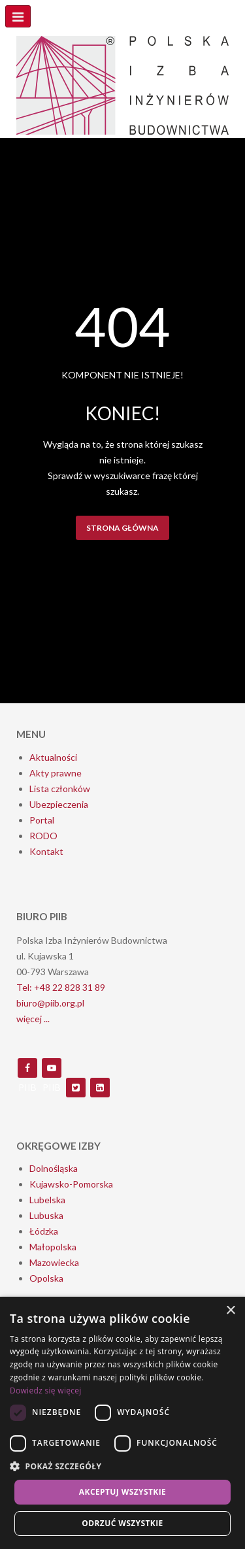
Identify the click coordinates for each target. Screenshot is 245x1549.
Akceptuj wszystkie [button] (122, 1491)
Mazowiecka (54, 1262)
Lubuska (46, 1215)
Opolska (46, 1278)
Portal (41, 819)
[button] (122, 1466)
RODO (43, 835)
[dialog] (122, 1423)
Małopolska (52, 1246)
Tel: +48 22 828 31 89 (60, 987)
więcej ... (33, 1018)
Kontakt (46, 851)
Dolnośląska (53, 1168)
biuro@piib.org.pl (50, 1002)
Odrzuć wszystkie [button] (122, 1523)
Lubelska (47, 1199)
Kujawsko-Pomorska (71, 1184)
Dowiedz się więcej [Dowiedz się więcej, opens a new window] (46, 1390)
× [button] (230, 1311)
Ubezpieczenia (58, 804)
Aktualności (53, 757)
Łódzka (43, 1231)
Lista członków (59, 788)
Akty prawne (55, 772)
